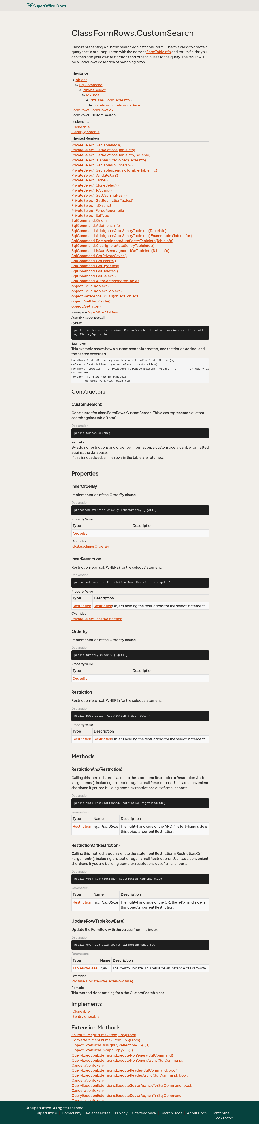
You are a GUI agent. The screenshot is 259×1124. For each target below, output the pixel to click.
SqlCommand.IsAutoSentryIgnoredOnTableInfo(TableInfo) (120, 250)
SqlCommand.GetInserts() (93, 261)
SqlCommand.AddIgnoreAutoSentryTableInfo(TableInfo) (118, 230)
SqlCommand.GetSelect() (93, 276)
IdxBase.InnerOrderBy (90, 546)
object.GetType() (86, 306)
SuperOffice (96, 312)
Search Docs (171, 1113)
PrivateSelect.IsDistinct (91, 205)
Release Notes (98, 1113)
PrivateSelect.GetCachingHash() (99, 195)
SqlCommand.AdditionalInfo (95, 225)
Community (71, 1113)
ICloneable (80, 127)
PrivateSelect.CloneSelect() (95, 185)
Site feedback (144, 1113)
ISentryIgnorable (85, 132)
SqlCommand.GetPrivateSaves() (99, 256)
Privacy (121, 1113)
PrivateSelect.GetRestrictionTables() (102, 200)
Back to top (223, 1118)
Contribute (220, 1113)
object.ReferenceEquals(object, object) (105, 296)
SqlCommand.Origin (89, 220)
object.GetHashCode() (90, 301)
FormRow (101, 105)
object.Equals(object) (90, 286)
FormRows (80, 110)
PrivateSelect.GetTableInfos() (96, 145)
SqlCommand (91, 85)
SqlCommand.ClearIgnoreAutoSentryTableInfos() (112, 245)
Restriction (82, 606)
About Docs (197, 1113)
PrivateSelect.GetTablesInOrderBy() (102, 165)
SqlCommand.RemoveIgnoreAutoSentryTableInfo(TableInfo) (122, 241)
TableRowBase (85, 968)
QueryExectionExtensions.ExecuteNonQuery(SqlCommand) (122, 1055)
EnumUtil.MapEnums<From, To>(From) (103, 1035)
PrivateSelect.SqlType (90, 215)
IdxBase (93, 95)
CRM (108, 312)
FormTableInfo (158, 52)
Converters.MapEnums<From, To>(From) (105, 1040)
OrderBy (80, 533)
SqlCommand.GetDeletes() (94, 271)
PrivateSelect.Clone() (89, 180)
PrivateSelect (94, 90)
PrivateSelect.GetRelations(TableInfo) (103, 150)
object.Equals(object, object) (96, 291)
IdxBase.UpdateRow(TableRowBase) (102, 981)
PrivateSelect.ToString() (91, 190)
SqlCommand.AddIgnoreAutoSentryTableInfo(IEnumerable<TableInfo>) (131, 235)
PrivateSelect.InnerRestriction (96, 619)
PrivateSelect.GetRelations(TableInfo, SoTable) (110, 155)
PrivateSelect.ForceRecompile (97, 210)
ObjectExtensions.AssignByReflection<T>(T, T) (110, 1045)
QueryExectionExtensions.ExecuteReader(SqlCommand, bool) (124, 1070)
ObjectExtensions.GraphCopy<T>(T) (102, 1050)
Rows (114, 312)
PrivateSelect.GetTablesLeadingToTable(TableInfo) (114, 170)
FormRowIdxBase (125, 105)
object (81, 80)
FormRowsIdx (101, 110)
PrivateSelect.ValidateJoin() (94, 175)
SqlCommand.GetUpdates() (95, 266)
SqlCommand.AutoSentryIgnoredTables (105, 281)
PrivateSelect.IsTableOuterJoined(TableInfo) (108, 160)
